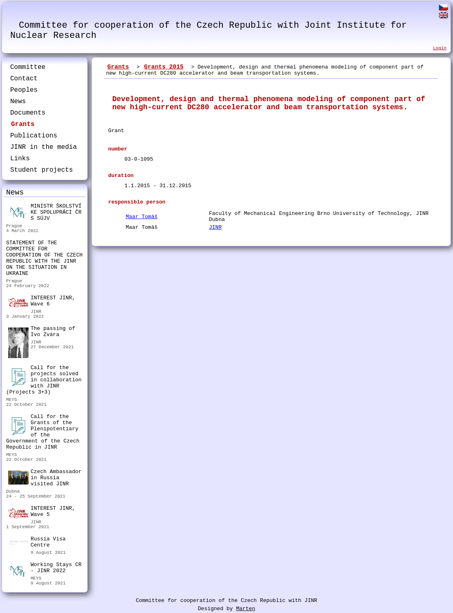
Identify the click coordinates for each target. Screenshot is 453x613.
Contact (24, 78)
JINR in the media (43, 147)
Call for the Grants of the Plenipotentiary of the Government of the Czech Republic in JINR (42, 432)
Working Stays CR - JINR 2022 (45, 569)
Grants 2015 (164, 67)
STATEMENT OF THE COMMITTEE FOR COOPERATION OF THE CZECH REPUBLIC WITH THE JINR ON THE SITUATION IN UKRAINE (44, 258)
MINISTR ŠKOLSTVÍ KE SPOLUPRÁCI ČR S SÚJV (45, 212)
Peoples (24, 90)
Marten (245, 609)
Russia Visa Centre (37, 543)
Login (439, 48)
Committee (27, 67)
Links (20, 158)
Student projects (41, 170)
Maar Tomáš (142, 217)
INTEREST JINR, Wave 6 (41, 301)
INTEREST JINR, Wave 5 (41, 511)
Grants (23, 124)
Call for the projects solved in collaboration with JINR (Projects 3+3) (44, 380)
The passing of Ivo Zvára (41, 332)
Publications (33, 135)
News (18, 101)
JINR (215, 227)
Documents (27, 113)
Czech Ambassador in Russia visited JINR (45, 478)
